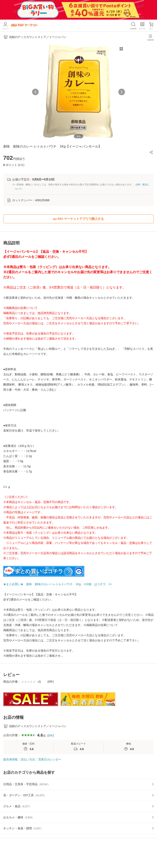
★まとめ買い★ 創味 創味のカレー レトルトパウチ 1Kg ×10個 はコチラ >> (57, 584)
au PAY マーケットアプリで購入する (78, 218)
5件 (50, 735)
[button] (151, 152)
